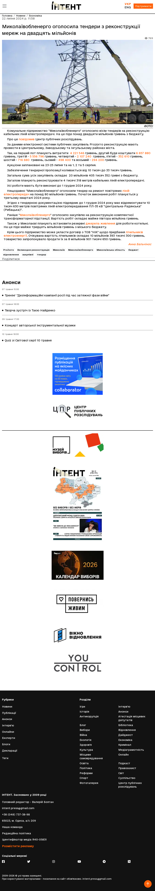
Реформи (86, 773)
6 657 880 (143, 153)
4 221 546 (77, 153)
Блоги (6, 744)
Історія (84, 711)
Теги (5, 758)
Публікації (9, 713)
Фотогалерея (89, 783)
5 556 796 (37, 156)
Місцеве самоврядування (91, 756)
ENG (128, 7)
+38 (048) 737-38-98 (16, 814)
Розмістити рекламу (18, 846)
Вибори (85, 730)
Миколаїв (59, 250)
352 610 (124, 156)
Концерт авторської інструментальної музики (40, 325)
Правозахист (127, 768)
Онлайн (123, 754)
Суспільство (126, 778)
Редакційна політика (16, 833)
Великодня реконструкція (33, 250)
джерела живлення (100, 223)
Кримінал (124, 744)
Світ (121, 773)
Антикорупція (89, 716)
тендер (41, 254)
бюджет (133, 250)
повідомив (27, 139)
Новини (20, 16)
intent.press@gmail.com (18, 808)
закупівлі (27, 254)
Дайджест (125, 735)
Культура (86, 749)
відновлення (11, 254)
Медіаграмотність (131, 749)
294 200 (98, 159)
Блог (83, 725)
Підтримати (143, 6)
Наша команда (12, 827)
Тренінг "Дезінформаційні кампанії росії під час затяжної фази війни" (57, 295)
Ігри (82, 706)
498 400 (64, 159)
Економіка (35, 16)
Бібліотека (125, 725)
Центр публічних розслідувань (130, 785)
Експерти (8, 738)
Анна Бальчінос (139, 244)
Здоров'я (86, 744)
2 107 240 (84, 156)
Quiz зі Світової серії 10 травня (28, 340)
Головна (7, 16)
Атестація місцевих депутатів (131, 718)
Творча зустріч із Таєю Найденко (30, 310)
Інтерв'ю (8, 725)
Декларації (9, 750)
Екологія (85, 740)
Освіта (84, 763)
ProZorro (8, 250)
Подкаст (124, 763)
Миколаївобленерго (35, 214)
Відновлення (127, 730)
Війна (83, 735)
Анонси (11, 282)
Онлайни (8, 731)
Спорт (84, 778)
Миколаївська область (111, 250)
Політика (86, 768)
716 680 (23, 159)
